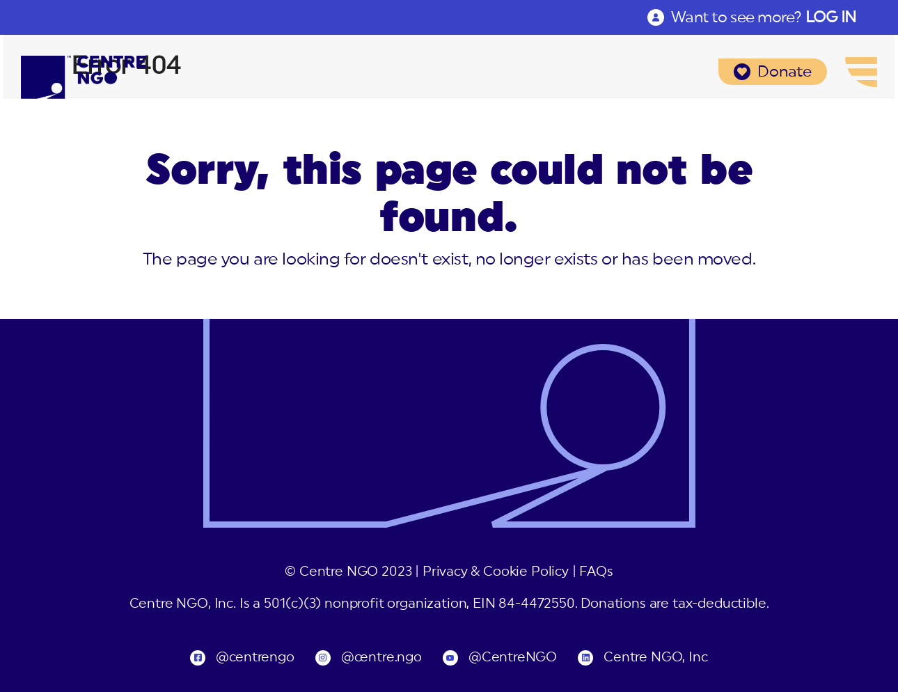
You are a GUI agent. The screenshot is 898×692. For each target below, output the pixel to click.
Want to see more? (763, 17)
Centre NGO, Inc (655, 657)
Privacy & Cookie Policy (496, 572)
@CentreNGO (512, 657)
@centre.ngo (381, 657)
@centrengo (255, 657)
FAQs (596, 572)
